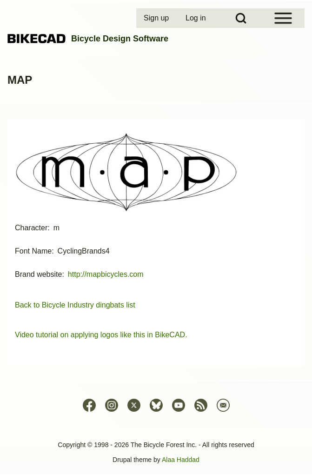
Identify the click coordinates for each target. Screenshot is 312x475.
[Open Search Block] (241, 18)
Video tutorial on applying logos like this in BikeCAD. (101, 335)
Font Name (33, 251)
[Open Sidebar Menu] (283, 18)
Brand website (38, 274)
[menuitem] (157, 18)
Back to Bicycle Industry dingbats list (75, 305)
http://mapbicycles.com (106, 274)
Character (31, 228)
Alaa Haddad (180, 459)
